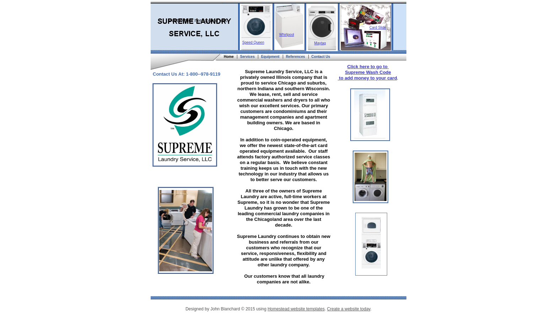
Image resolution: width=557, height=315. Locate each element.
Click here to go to (368, 66)
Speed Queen (253, 42)
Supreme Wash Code (368, 72)
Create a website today (349, 308)
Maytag (320, 43)
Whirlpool (286, 35)
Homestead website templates (296, 308)
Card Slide (377, 27)
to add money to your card (367, 78)
